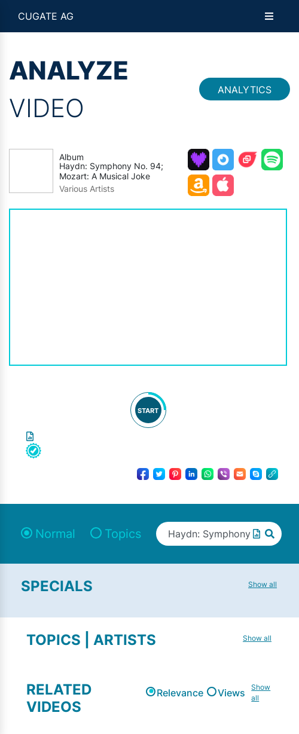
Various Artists (86, 189)
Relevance (180, 693)
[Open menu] (269, 16)
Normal (55, 534)
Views (231, 693)
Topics (123, 534)
